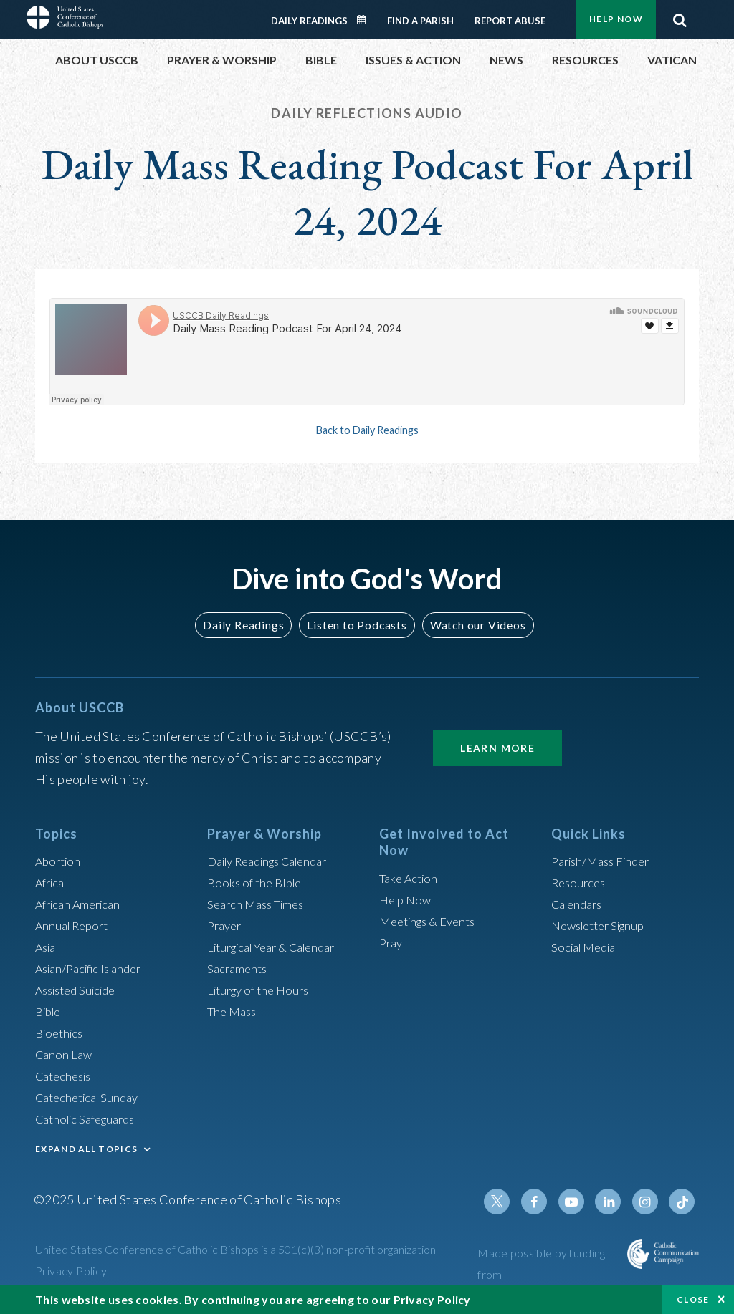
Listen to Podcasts (356, 625)
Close (693, 1299)
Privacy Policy (71, 1270)
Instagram (649, 1201)
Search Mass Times (260, 904)
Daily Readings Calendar (366, 20)
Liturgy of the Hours (262, 989)
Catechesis (66, 1075)
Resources (580, 882)
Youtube (580, 1201)
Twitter (511, 1201)
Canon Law (65, 1054)
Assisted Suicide (80, 989)
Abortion (60, 861)
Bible (50, 1011)
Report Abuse (510, 20)
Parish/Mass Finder (605, 861)
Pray (392, 942)
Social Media (587, 947)
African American (82, 904)
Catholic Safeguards (91, 1118)
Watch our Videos (471, 625)
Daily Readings (309, 20)
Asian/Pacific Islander (94, 968)
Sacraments (239, 968)
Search (679, 16)
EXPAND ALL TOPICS (86, 1149)
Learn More (497, 748)
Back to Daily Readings (367, 430)
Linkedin (614, 1201)
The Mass (234, 1011)
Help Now (616, 19)
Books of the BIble (257, 882)
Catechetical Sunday (91, 1097)
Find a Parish (420, 20)
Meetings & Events (432, 921)
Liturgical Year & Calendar (280, 947)
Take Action (411, 878)
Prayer (226, 925)
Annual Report (75, 925)
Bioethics (61, 1032)
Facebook (545, 1201)
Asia (47, 947)
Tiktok (683, 1201)
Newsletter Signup (603, 925)
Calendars (580, 904)
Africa (52, 882)
